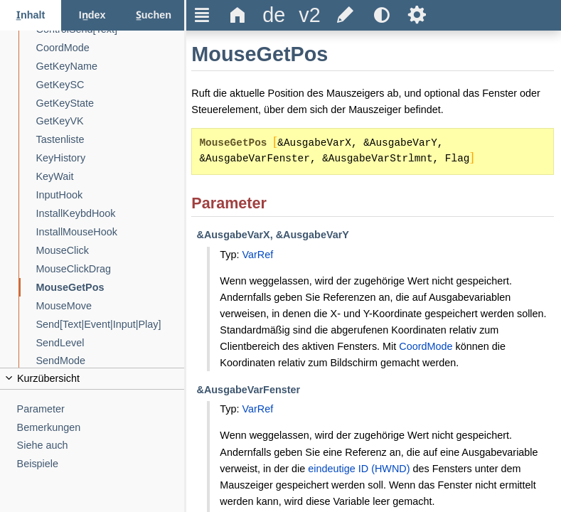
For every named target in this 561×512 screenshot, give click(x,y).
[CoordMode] (110, 48)
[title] (274, 15)
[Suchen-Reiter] (153, 15)
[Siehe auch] (101, 445)
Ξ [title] (202, 15)
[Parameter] (101, 409)
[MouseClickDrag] (110, 269)
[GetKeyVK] (110, 121)
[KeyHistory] (110, 158)
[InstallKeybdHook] (110, 214)
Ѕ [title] (417, 15)
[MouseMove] (110, 306)
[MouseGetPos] (110, 287)
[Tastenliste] (110, 140)
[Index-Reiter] (91, 15)
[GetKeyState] (110, 103)
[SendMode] (110, 361)
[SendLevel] (110, 343)
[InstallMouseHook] (110, 232)
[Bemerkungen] (101, 428)
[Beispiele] (101, 464)
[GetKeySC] (110, 85)
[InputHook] (110, 195)
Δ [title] (238, 15)
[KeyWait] (110, 177)
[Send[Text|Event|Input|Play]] (110, 324)
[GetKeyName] (110, 66)
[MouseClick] (110, 250)
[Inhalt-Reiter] (30, 15)
